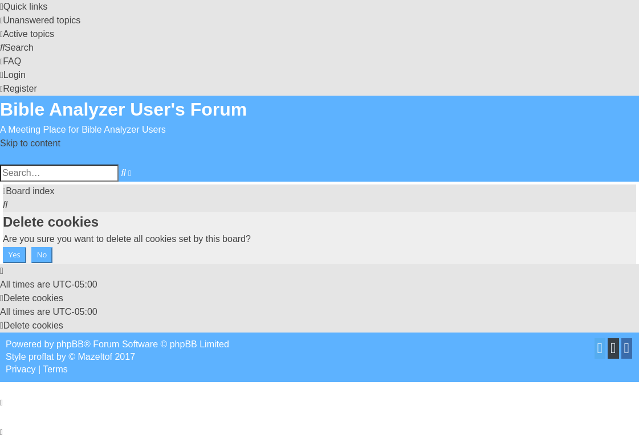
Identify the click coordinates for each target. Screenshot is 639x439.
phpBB (70, 344)
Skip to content (30, 143)
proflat (41, 357)
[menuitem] (40, 20)
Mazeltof (95, 357)
